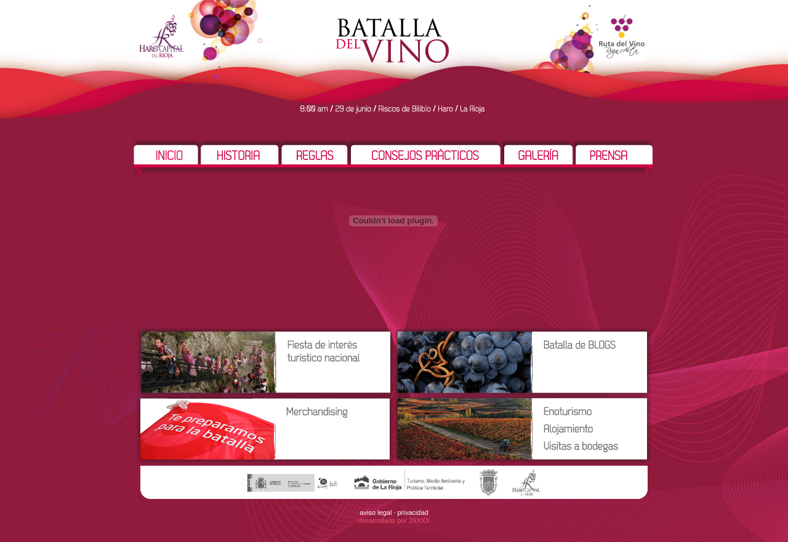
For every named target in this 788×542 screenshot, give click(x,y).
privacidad (413, 512)
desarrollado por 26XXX (394, 520)
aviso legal (376, 512)
